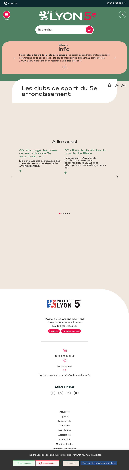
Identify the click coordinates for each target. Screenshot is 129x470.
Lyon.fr (12, 3)
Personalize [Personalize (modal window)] (71, 463)
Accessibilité (64, 435)
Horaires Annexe (71, 331)
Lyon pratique (116, 3)
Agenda (64, 417)
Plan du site (64, 440)
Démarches (64, 426)
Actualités (65, 412)
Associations (64, 430)
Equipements (64, 421)
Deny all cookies (47, 463)
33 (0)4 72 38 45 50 (65, 356)
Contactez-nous (64, 366)
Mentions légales (64, 444)
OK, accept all (24, 463)
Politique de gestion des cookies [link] (98, 463)
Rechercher (45, 29)
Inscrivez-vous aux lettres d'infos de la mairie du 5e (65, 375)
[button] (14, 58)
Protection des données (64, 449)
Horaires (53, 331)
